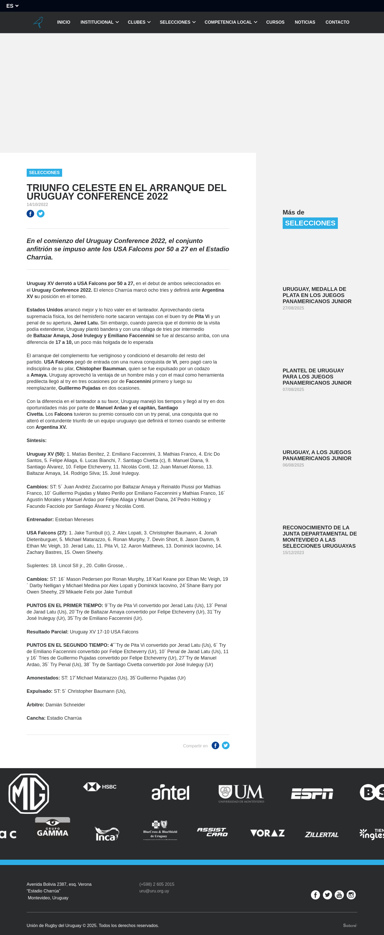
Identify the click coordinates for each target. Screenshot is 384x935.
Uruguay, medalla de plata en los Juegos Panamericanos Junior (317, 295)
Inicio (63, 22)
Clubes (137, 22)
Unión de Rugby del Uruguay (38, 22)
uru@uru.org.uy (154, 881)
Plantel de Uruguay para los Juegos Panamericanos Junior (317, 377)
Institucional (97, 22)
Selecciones (175, 22)
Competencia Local (228, 22)
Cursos (275, 22)
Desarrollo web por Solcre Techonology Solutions (350, 916)
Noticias (305, 22)
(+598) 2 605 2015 (156, 875)
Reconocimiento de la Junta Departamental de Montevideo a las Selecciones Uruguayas (320, 537)
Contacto (337, 22)
